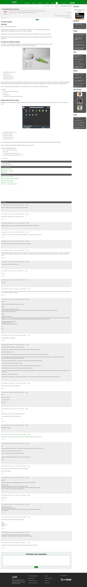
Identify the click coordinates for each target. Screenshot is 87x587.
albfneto (16, 344)
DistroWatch (47, 34)
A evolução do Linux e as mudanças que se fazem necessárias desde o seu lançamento (78, 38)
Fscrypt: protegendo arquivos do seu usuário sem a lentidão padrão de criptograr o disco (79, 48)
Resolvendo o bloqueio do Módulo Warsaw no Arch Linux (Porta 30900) (79, 67)
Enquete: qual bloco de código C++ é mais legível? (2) (79, 81)
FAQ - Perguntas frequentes (33, 575)
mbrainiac (16, 443)
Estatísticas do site (31, 578)
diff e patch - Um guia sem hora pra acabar (9, 183)
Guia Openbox (4, 172)
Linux (33, 29)
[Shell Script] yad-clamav (78, 120)
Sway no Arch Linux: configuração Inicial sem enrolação (78, 56)
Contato (46, 575)
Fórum (33, 3)
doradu (15, 392)
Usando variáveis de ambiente (7, 176)
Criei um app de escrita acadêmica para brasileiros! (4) (79, 24)
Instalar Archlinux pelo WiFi (78, 59)
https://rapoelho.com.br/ (33, 12)
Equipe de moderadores (32, 580)
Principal (27, 3)
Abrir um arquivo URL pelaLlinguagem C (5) (77, 77)
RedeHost (79, 11)
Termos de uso (47, 582)
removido (16, 241)
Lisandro (16, 214)
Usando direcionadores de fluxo (7, 180)
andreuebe (16, 299)
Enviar (46, 3)
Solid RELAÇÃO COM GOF (78, 42)
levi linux (16, 223)
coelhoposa (5, 14)
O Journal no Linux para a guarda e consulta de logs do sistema (79, 34)
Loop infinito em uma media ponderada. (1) (78, 74)
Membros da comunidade (32, 582)
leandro (16, 477)
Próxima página (5, 158)
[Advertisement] (62, 31)
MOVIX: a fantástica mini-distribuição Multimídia (10, 178)
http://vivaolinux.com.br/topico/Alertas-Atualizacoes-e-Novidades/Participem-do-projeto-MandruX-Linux (24, 436)
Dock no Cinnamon (77, 61)
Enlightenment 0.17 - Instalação (7, 170)
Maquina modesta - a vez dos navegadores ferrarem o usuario (79, 45)
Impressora (69, 15)
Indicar (64, 15)
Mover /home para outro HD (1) (79, 83)
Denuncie (57, 15)
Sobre (52, 3)
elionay (15, 279)
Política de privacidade (48, 578)
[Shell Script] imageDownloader (79, 122)
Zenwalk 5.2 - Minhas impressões (7, 182)
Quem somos (47, 580)
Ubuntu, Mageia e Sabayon (7, 164)
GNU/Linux (40, 3)
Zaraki (15, 270)
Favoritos (61, 15)
